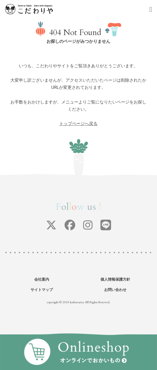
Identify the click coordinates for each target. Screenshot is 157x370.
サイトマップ (42, 290)
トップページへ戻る (78, 123)
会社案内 (41, 279)
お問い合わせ (115, 290)
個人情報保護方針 (115, 279)
